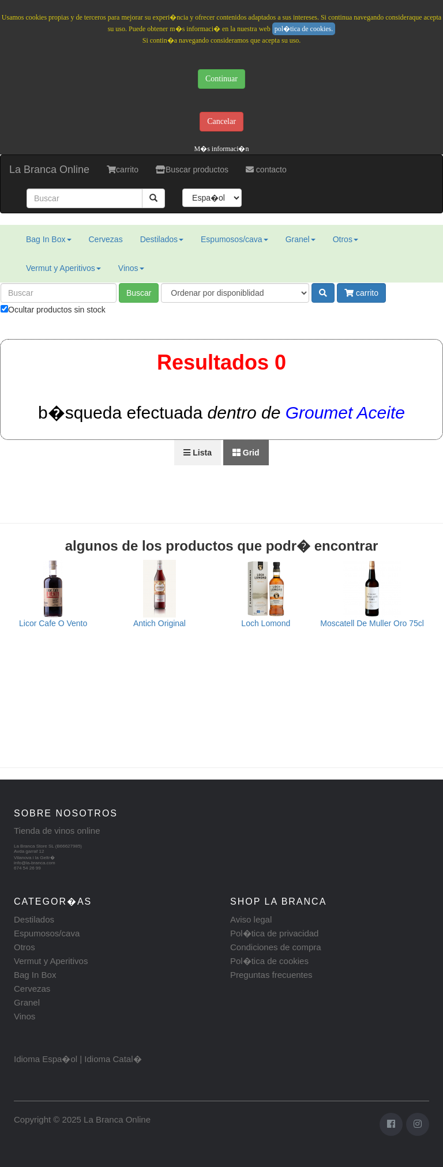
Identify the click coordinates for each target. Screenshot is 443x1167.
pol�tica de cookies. (304, 29)
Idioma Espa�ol (45, 1059)
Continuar (221, 78)
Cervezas (106, 239)
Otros (345, 239)
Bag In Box (49, 239)
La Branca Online (49, 169)
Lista (197, 452)
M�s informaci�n (221, 149)
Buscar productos (192, 169)
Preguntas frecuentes (271, 975)
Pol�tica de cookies (269, 961)
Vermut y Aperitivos (63, 268)
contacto (266, 169)
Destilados (161, 239)
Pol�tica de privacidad (274, 933)
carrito (122, 169)
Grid (246, 452)
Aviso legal (251, 919)
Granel (301, 239)
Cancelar (221, 121)
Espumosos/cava (234, 239)
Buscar (139, 293)
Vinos (131, 268)
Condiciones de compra (275, 947)
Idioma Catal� (112, 1059)
